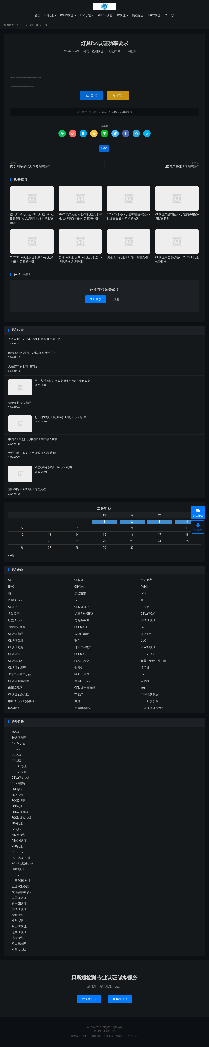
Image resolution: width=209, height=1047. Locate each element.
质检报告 (137, 15)
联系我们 (89, 999)
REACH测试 (81, 674)
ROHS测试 (81, 654)
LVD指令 (146, 634)
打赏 (117, 96)
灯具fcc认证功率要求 (105, 44)
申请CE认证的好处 (152, 708)
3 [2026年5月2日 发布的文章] (159, 522)
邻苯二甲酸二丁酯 (19, 674)
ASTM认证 (18, 744)
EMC (104, 149)
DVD (143, 674)
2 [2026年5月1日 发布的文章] (132, 522)
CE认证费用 (15, 641)
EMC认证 (17, 789)
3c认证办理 (19, 738)
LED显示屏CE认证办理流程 (182, 167)
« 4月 (11, 556)
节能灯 (78, 695)
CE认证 (104, 6)
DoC (143, 641)
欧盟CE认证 (15, 621)
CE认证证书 (81, 607)
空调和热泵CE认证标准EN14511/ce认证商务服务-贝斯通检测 (32, 219)
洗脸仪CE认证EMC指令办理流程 (127, 258)
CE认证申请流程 (84, 688)
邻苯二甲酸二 (83, 647)
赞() (91, 96)
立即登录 (95, 299)
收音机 (78, 668)
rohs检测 (14, 708)
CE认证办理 (15, 634)
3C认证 (121, 15)
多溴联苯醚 (81, 634)
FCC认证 (85, 15)
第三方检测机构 (84, 614)
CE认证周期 (15, 647)
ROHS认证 (66, 15)
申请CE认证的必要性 (21, 701)
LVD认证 (17, 829)
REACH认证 (105, 15)
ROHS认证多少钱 (22, 864)
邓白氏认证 (19, 950)
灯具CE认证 (19, 932)
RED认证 (17, 847)
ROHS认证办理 (21, 858)
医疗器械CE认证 (22, 892)
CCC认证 (17, 755)
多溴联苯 (14, 614)
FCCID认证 (18, 801)
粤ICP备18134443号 (104, 1031)
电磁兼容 (146, 580)
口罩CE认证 (19, 898)
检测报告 (17, 915)
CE (10, 580)
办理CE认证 (15, 600)
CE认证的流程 (17, 668)
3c (142, 627)
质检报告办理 (16, 627)
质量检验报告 (83, 708)
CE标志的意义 (149, 695)
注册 (116, 299)
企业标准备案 (20, 887)
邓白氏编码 (19, 944)
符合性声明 (81, 621)
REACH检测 (81, 661)
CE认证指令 (15, 654)
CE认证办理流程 (18, 681)
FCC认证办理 (20, 812)
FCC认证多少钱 (21, 818)
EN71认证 (18, 795)
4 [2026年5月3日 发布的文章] (187, 522)
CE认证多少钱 (149, 701)
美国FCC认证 (82, 681)
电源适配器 (15, 688)
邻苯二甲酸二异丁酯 (153, 661)
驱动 (77, 641)
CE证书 (12, 607)
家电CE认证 (19, 904)
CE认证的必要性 (18, 695)
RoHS (144, 587)
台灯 (77, 701)
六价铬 (145, 607)
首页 (37, 15)
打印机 (145, 668)
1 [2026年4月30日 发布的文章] (104, 522)
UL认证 (16, 875)
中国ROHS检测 (21, 881)
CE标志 (79, 587)
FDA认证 (17, 824)
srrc (143, 688)
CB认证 (16, 749)
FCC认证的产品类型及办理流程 (30, 167)
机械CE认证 (148, 621)
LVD (143, 594)
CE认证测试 (148, 654)
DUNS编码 (18, 784)
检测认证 (33, 25)
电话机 (145, 681)
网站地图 (117, 1028)
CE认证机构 (15, 661)
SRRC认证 (154, 15)
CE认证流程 (148, 614)
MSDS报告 (18, 835)
